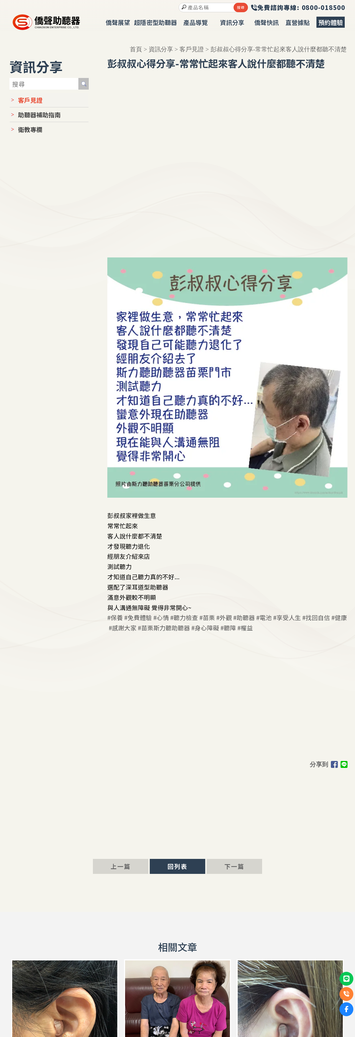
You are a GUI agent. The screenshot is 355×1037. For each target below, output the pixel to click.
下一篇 (234, 865)
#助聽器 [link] (244, 616)
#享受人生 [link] (287, 616)
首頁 (136, 47)
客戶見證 (191, 47)
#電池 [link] (264, 616)
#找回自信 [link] (316, 616)
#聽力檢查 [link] (184, 616)
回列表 (177, 865)
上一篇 (121, 865)
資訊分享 (161, 47)
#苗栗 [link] (207, 616)
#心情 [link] (161, 616)
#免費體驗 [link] (138, 616)
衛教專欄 (30, 127)
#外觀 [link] (224, 616)
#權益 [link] (245, 626)
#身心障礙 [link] (205, 626)
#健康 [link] (339, 616)
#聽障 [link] (228, 626)
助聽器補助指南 (39, 113)
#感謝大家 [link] (122, 626)
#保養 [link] (115, 616)
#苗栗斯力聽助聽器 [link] (164, 626)
